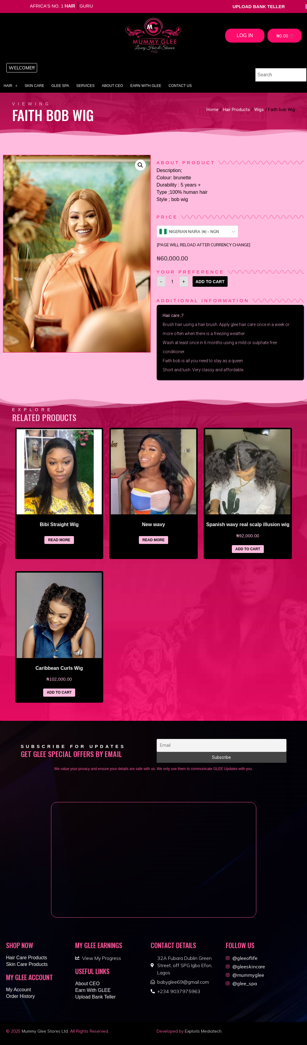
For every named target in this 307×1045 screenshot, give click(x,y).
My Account (18, 989)
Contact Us (180, 86)
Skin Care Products (27, 964)
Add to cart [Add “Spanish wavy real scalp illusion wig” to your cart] (247, 549)
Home (212, 109)
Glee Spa (60, 86)
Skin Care (34, 86)
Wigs (259, 109)
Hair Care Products (26, 957)
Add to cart (210, 281)
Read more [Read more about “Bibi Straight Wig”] (59, 540)
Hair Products (236, 109)
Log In (245, 35)
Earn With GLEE (145, 86)
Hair (11, 86)
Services (85, 86)
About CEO (112, 86)
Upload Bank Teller (95, 996)
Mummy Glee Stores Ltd (45, 1031)
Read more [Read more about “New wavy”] (153, 540)
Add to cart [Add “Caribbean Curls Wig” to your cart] (59, 692)
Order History (20, 996)
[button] (21, 67)
